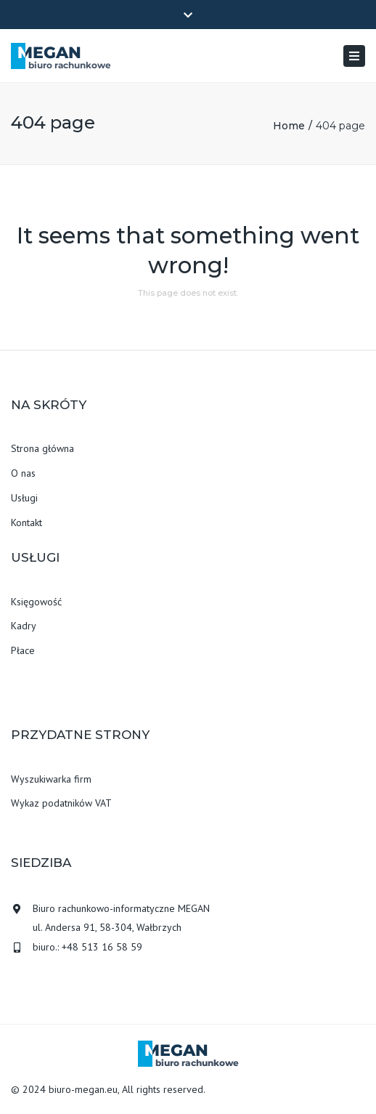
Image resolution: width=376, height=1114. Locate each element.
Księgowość (36, 601)
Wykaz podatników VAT (61, 803)
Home (289, 125)
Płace (23, 650)
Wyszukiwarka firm (51, 779)
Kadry (23, 625)
